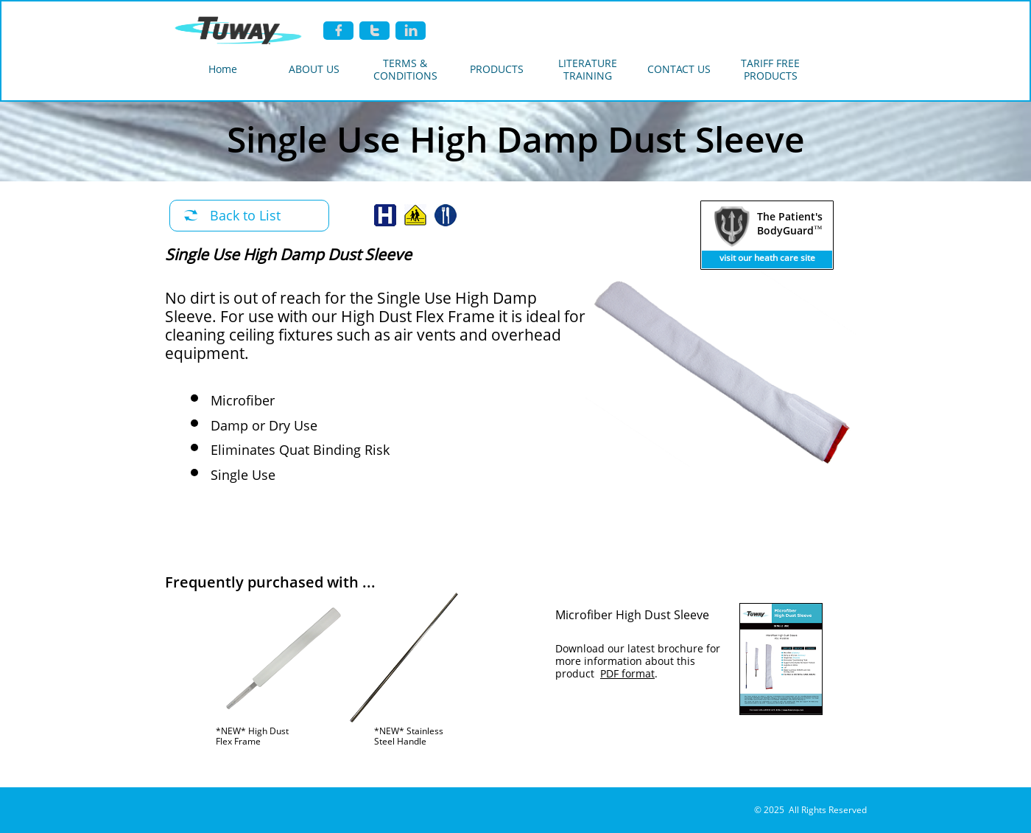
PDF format (627, 673)
